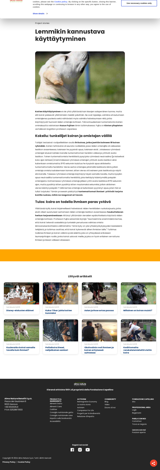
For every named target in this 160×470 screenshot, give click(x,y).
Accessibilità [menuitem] (55, 421)
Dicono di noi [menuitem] (110, 407)
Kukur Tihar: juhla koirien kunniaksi (58, 312)
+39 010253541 (11, 407)
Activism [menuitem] (80, 407)
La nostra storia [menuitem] (83, 404)
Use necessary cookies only (139, 21)
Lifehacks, (8, 284)
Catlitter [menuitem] (53, 409)
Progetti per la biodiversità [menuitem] (88, 413)
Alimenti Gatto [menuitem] (56, 403)
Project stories (49, 284)
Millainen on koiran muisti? (137, 310)
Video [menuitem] (107, 404)
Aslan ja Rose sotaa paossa (99, 310)
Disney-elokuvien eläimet (20, 310)
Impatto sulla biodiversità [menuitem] (61, 418)
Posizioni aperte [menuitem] (139, 432)
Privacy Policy (9, 462)
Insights (15, 284)
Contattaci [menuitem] (137, 421)
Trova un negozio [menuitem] (139, 424)
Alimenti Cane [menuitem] (56, 406)
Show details (38, 31)
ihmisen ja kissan (43, 240)
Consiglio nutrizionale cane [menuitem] (61, 415)
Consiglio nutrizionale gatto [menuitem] (61, 412)
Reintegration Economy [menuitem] (87, 402)
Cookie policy (60, 19)
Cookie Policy (24, 462)
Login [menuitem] (134, 410)
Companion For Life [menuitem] (85, 410)
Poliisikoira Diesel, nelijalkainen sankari (56, 349)
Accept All (139, 6)
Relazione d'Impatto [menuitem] (85, 416)
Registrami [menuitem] (136, 413)
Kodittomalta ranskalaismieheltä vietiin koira (137, 350)
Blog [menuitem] (106, 402)
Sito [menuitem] (133, 402)
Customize (139, 13)
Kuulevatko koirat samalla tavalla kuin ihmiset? (20, 349)
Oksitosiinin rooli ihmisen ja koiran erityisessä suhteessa (99, 350)
